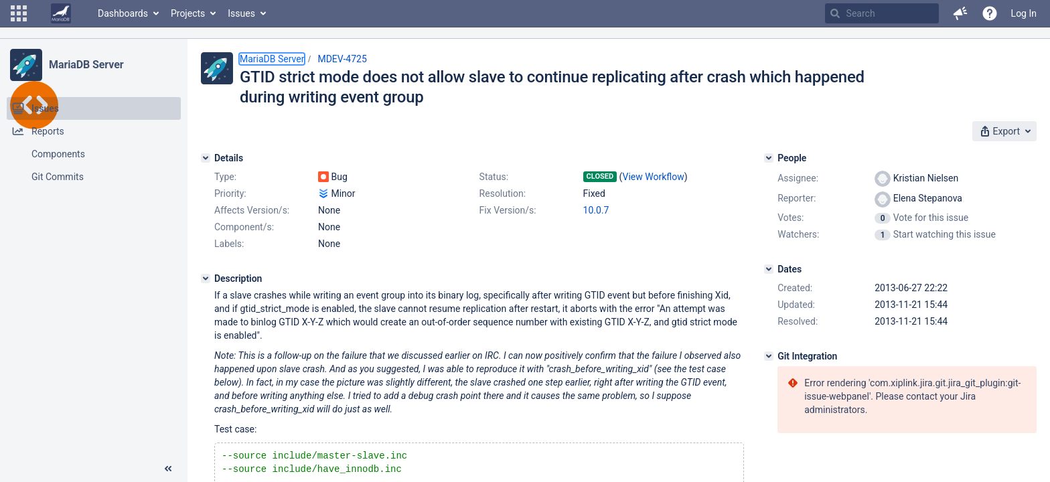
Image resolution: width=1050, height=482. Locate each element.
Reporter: (796, 198)
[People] (768, 158)
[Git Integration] (768, 356)
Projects (188, 13)
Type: (225, 176)
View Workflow (653, 176)
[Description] (205, 278)
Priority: (230, 193)
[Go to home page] (61, 13)
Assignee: (797, 178)
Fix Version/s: (507, 210)
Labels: (229, 243)
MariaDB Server (86, 64)
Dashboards (123, 13)
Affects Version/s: (251, 210)
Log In (1024, 13)
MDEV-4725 (341, 59)
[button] (19, 13)
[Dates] (768, 269)
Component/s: (244, 227)
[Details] (205, 158)
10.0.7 (596, 210)
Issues (241, 13)
